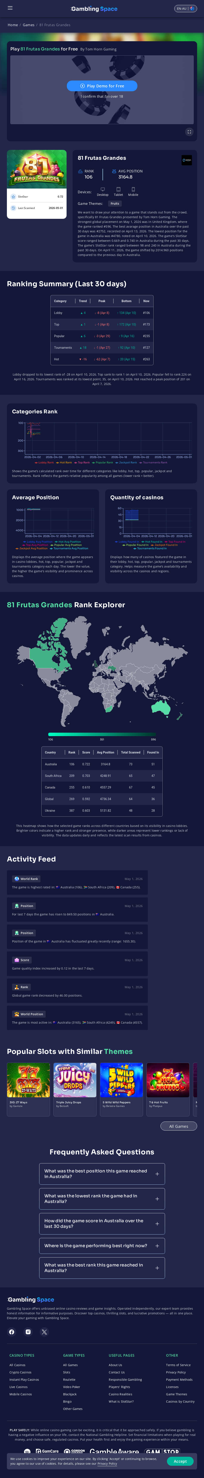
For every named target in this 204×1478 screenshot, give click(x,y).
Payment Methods (179, 1380)
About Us (115, 1365)
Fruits (115, 203)
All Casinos (17, 1365)
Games (29, 25)
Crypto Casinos (20, 1372)
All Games (70, 1365)
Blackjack (69, 1394)
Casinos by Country (180, 1401)
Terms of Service (178, 1365)
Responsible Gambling (125, 1380)
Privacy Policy (176, 1372)
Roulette (69, 1380)
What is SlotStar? (121, 1401)
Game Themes (176, 1394)
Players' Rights (119, 1387)
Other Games (73, 1409)
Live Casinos (18, 1387)
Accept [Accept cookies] (180, 1461)
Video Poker (71, 1387)
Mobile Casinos (20, 1394)
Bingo (67, 1401)
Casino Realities (120, 1394)
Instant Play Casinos (24, 1380)
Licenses (172, 1387)
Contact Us (117, 1372)
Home (13, 25)
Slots (66, 1372)
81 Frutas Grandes (54, 25)
